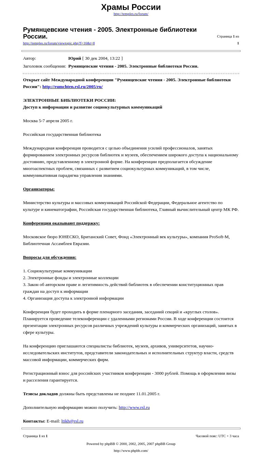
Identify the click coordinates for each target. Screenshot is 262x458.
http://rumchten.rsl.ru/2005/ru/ (72, 86)
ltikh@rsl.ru (72, 421)
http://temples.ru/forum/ (131, 14)
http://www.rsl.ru (134, 407)
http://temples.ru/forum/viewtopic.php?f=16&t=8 (58, 43)
